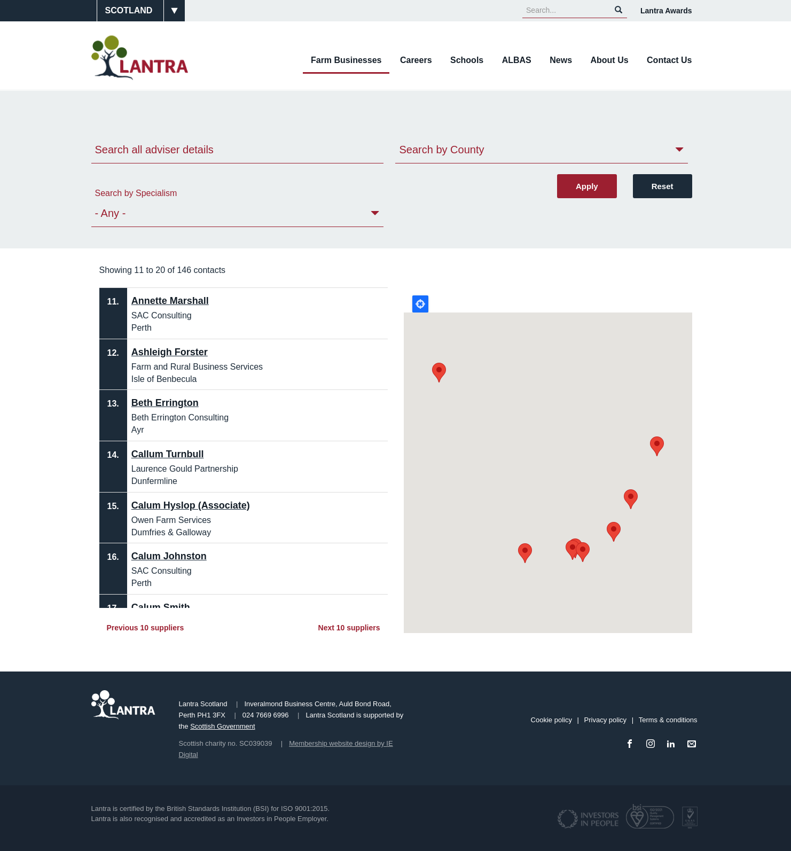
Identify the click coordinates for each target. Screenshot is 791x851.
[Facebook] (631, 744)
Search (618, 9)
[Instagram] (652, 744)
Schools (466, 60)
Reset (662, 186)
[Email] (693, 744)
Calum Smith (160, 607)
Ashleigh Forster (169, 352)
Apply (587, 186)
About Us (609, 60)
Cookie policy (551, 720)
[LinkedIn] (673, 744)
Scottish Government (222, 726)
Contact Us (669, 60)
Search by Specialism (136, 193)
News (561, 60)
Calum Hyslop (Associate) (190, 505)
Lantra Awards (666, 10)
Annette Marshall (170, 300)
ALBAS (516, 60)
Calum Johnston (169, 556)
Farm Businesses (346, 60)
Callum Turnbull (167, 454)
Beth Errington (165, 402)
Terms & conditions (668, 720)
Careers (416, 60)
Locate (420, 304)
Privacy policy (605, 720)
